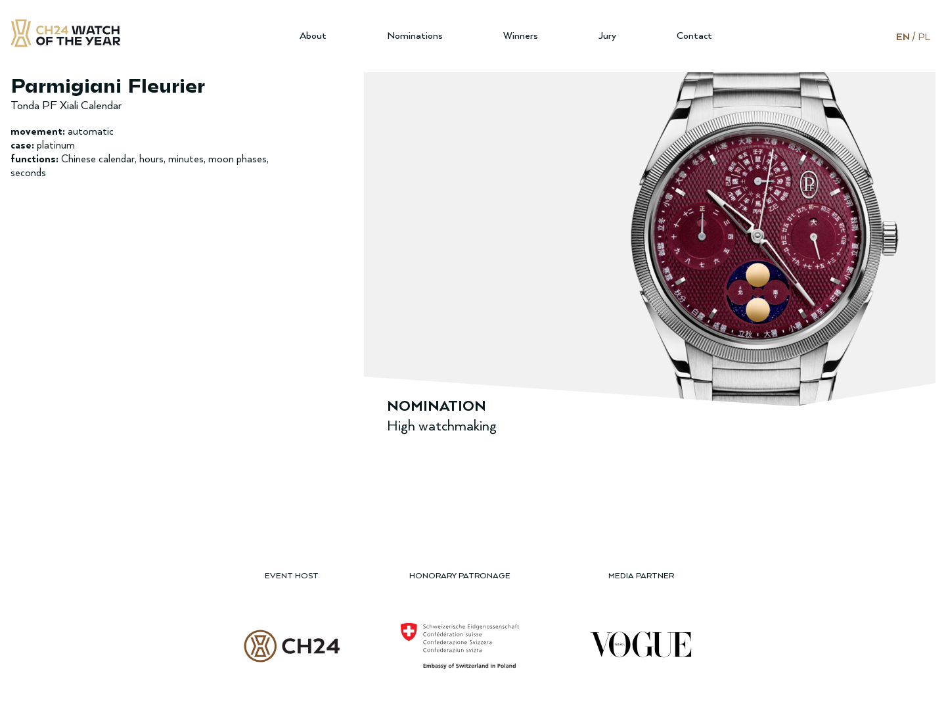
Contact (694, 35)
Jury (607, 35)
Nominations (415, 35)
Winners (520, 35)
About (313, 35)
